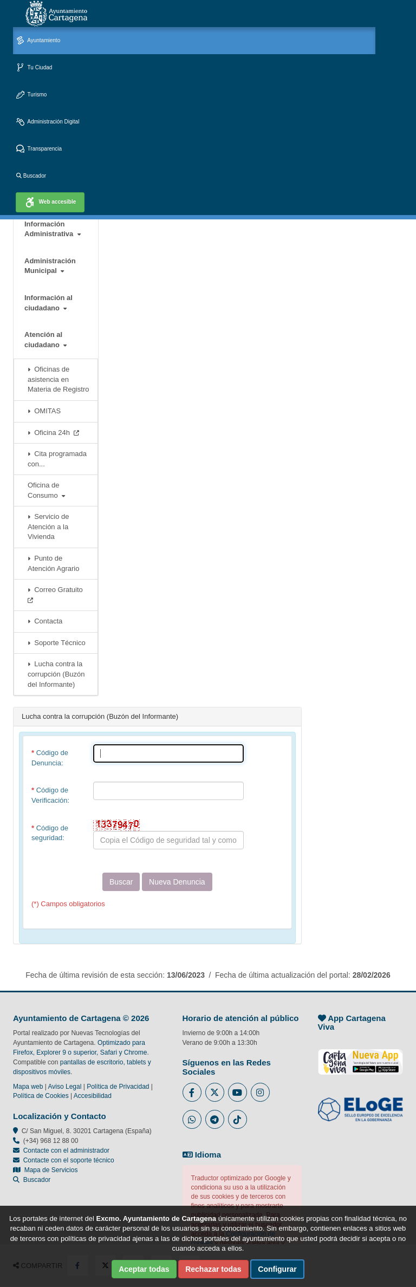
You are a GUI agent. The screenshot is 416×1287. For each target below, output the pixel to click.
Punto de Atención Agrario (53, 563)
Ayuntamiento (38, 41)
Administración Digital (47, 122)
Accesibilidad (93, 1096)
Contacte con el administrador (66, 1150)
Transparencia (39, 149)
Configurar (277, 1269)
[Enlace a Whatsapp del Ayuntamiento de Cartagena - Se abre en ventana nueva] (192, 1119)
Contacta (45, 621)
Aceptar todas (144, 1269)
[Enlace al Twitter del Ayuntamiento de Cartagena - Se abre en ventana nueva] (214, 1092)
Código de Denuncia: (49, 758)
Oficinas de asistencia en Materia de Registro (58, 379)
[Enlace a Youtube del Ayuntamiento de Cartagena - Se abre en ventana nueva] (237, 1092)
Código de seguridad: (49, 833)
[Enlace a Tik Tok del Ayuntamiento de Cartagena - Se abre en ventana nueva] (237, 1119)
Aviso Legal (65, 1086)
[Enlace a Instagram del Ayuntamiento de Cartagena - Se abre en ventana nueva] (260, 1092)
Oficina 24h (53, 432)
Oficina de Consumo (46, 490)
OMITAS (44, 411)
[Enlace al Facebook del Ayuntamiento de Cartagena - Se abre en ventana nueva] (192, 1092)
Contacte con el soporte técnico (68, 1160)
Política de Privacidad (118, 1086)
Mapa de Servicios (45, 1170)
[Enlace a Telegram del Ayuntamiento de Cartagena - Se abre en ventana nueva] (214, 1119)
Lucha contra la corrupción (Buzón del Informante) (56, 674)
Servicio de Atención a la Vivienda (48, 526)
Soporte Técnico (57, 643)
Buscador (31, 176)
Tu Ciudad (34, 68)
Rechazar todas (213, 1269)
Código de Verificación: (50, 795)
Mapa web (28, 1086)
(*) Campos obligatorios (68, 904)
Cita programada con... (57, 459)
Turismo (31, 95)
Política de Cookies (41, 1096)
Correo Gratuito (57, 594)
